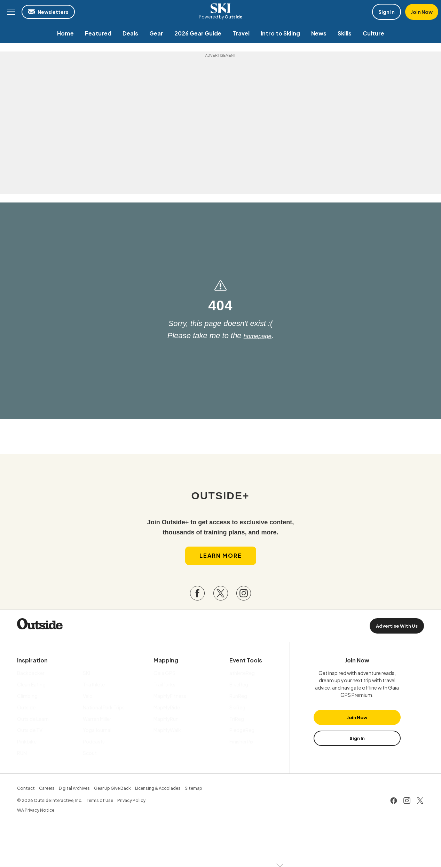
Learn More (220, 561)
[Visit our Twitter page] (220, 599)
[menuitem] (65, 33)
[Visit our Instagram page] (243, 599)
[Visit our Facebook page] (197, 599)
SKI (220, 8)
